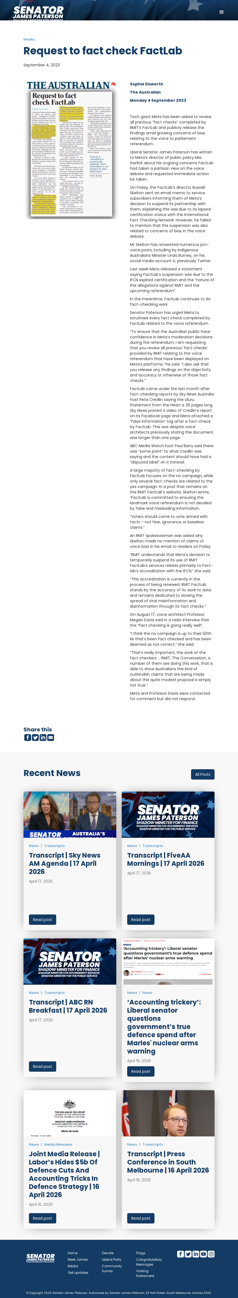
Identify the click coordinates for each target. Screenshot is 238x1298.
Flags (140, 1253)
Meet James (78, 1259)
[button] (221, 12)
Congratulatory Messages (149, 1262)
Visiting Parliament (145, 1273)
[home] (38, 12)
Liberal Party (111, 1259)
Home (73, 1253)
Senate (108, 1253)
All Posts (202, 774)
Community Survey (112, 1268)
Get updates (78, 1272)
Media (73, 1266)
